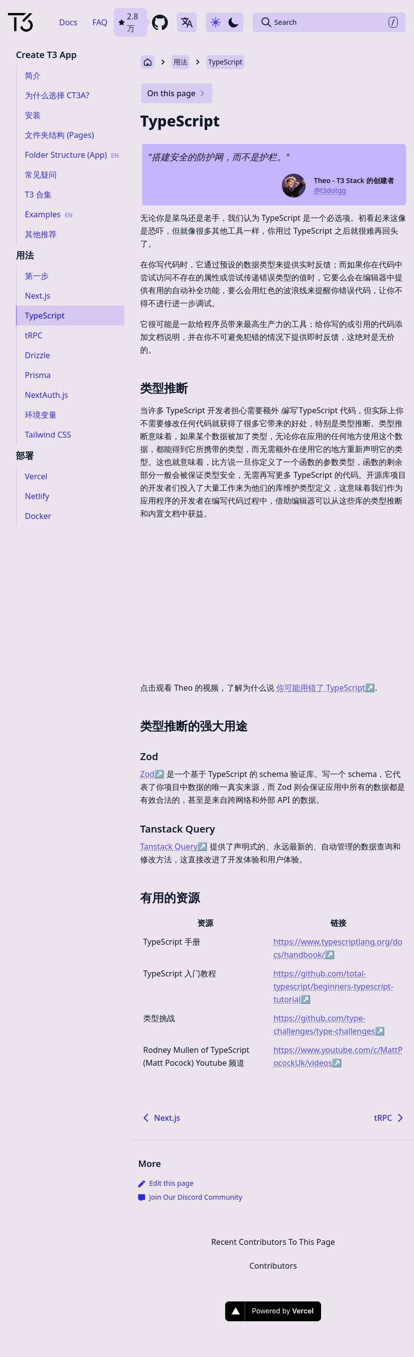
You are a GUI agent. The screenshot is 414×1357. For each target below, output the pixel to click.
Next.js (160, 1118)
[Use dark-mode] (224, 22)
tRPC (390, 1118)
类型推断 (164, 388)
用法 (180, 61)
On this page (176, 93)
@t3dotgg (330, 190)
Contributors (273, 1265)
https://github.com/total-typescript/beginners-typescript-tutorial (333, 986)
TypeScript (225, 61)
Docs (68, 22)
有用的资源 (170, 897)
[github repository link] (141, 22)
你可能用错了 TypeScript (325, 687)
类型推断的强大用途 (194, 725)
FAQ (99, 22)
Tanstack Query (177, 829)
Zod (149, 756)
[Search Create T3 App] (329, 22)
